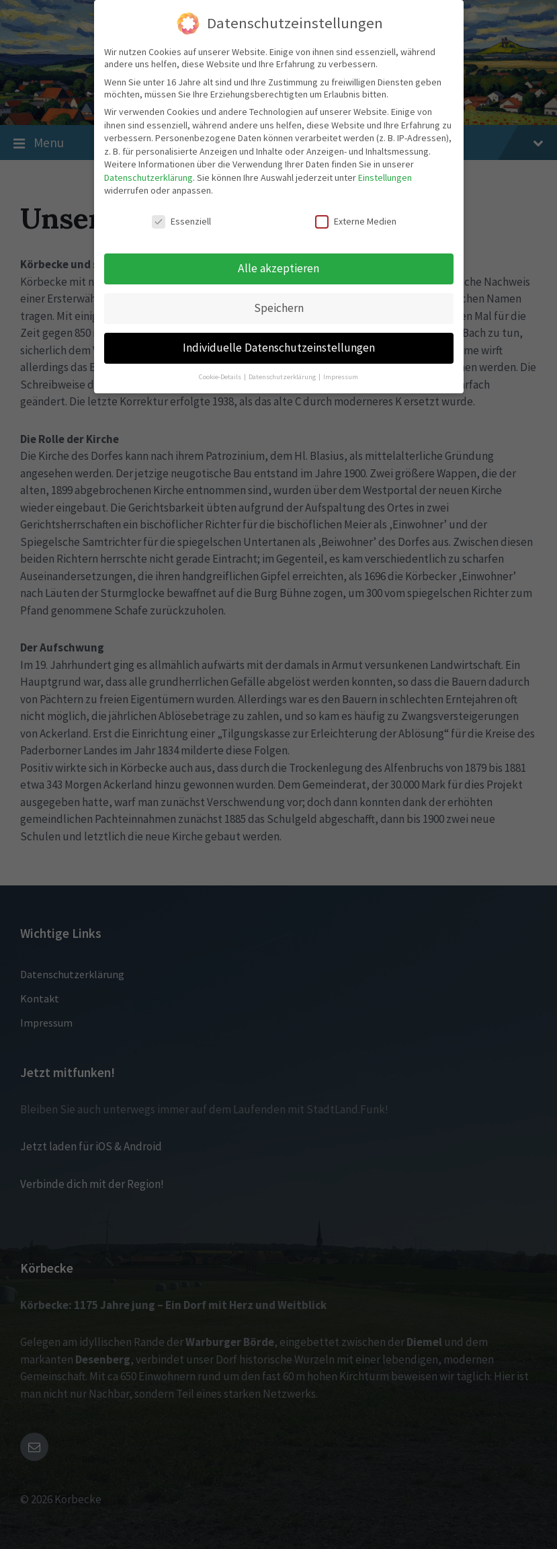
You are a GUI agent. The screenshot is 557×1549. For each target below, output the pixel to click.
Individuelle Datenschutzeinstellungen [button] (279, 347)
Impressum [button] (340, 376)
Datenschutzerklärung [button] (283, 376)
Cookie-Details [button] (221, 376)
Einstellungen (385, 177)
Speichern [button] (279, 308)
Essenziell (181, 221)
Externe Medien (355, 221)
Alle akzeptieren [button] (278, 268)
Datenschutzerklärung (148, 177)
